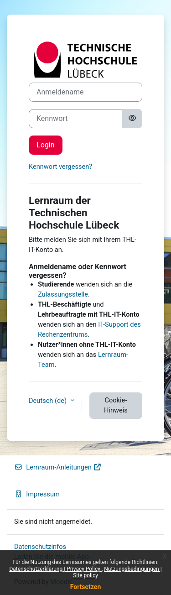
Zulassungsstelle (63, 294)
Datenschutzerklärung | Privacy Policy (55, 569)
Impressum (37, 494)
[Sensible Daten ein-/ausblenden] (132, 118)
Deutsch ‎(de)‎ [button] (48, 401)
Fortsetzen (85, 586)
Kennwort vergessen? (60, 166)
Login (45, 145)
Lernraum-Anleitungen (58, 467)
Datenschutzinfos (40, 547)
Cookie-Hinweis (116, 405)
